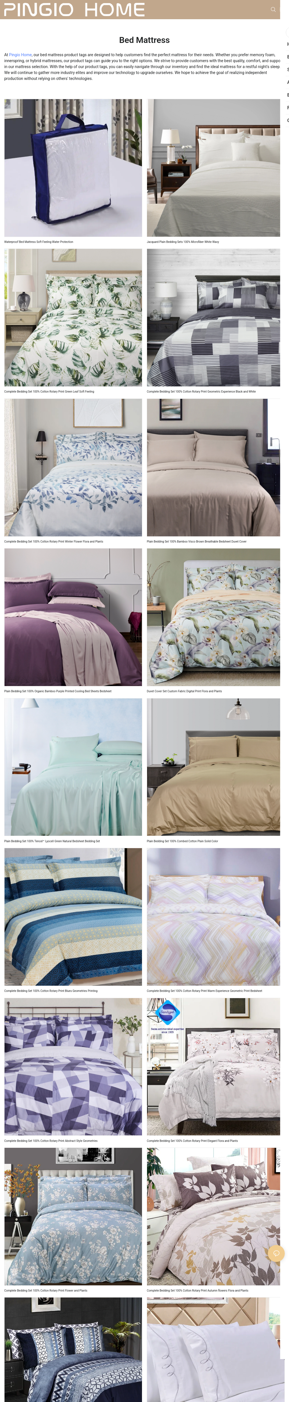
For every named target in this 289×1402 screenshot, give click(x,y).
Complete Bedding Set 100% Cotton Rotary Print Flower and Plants (45, 1290)
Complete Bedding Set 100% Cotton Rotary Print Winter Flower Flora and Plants (53, 541)
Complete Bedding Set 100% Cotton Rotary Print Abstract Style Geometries (51, 1140)
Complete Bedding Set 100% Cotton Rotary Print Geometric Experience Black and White (201, 391)
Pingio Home (20, 55)
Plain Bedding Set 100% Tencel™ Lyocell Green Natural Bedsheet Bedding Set (52, 841)
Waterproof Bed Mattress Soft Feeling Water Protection (38, 241)
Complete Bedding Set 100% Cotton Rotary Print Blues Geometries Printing (50, 990)
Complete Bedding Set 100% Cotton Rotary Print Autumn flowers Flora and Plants (197, 1290)
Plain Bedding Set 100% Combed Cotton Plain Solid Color (182, 841)
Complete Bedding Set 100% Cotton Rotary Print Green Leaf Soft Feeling (49, 391)
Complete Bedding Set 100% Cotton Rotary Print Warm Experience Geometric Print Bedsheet (204, 990)
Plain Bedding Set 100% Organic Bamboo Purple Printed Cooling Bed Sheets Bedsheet (57, 691)
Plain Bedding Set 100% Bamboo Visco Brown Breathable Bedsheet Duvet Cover (196, 541)
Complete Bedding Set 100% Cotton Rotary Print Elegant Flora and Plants (192, 1140)
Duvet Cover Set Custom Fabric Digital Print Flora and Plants (184, 691)
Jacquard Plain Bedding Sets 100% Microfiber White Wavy (183, 241)
